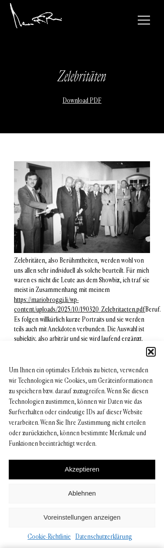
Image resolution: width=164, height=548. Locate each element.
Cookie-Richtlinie (49, 536)
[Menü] (144, 20)
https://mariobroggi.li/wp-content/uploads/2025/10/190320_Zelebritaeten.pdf (79, 304)
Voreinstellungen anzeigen (82, 517)
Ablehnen (82, 493)
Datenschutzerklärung (103, 536)
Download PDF (82, 100)
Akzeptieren (82, 469)
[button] (151, 351)
